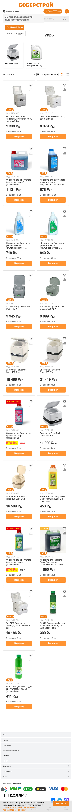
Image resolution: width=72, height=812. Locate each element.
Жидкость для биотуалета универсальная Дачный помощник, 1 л (52, 498)
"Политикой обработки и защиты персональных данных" (18, 808)
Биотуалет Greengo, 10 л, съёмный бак (52, 117)
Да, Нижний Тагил (15, 27)
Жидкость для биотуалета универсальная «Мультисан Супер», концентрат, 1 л (52, 245)
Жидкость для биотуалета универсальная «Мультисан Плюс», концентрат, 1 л (18, 245)
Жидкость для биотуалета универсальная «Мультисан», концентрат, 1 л (52, 182)
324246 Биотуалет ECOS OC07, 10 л (18, 307)
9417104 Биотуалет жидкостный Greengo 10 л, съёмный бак (19, 118)
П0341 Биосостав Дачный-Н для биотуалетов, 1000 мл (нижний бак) (52, 625)
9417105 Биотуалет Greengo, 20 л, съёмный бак (18, 625)
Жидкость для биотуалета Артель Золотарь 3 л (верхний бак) (18, 182)
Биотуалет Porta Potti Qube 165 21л (16, 371)
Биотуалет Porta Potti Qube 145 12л (50, 434)
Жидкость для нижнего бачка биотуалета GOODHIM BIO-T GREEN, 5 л (52, 562)
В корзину (19, 136)
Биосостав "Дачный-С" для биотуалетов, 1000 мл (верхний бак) (19, 688)
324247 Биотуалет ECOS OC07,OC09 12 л (52, 307)
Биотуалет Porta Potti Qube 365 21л (50, 371)
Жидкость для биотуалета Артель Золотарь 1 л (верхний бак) (18, 435)
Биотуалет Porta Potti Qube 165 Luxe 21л (16, 497)
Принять (61, 803)
